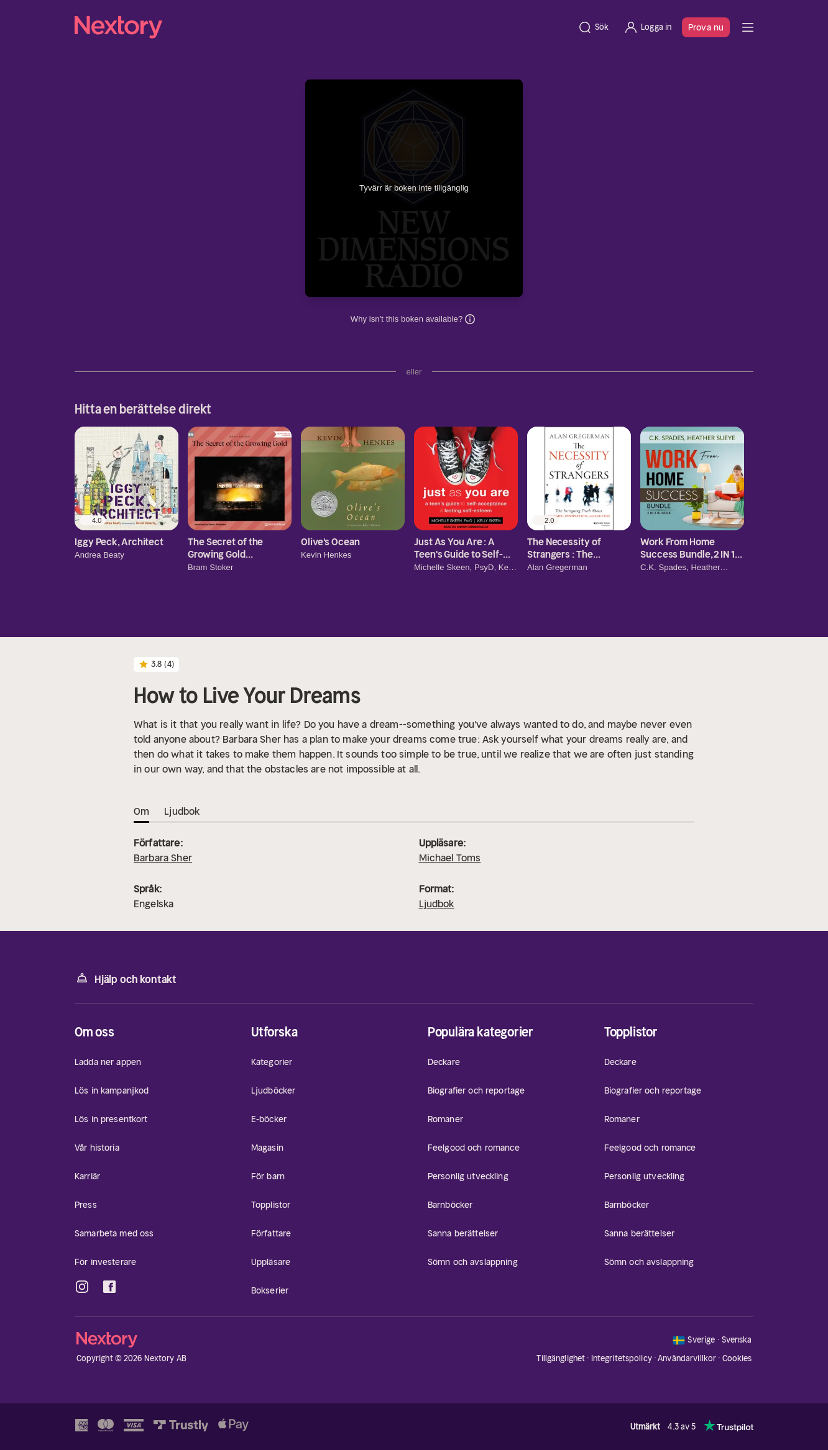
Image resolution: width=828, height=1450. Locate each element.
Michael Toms (450, 857)
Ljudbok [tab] (182, 811)
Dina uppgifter (469, 319)
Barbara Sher (163, 857)
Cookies (737, 1359)
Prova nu (706, 27)
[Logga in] (647, 27)
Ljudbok (436, 903)
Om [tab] (141, 811)
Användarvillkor (687, 1358)
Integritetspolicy (621, 1358)
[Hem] (322, 27)
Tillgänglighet (560, 1358)
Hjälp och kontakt (126, 978)
